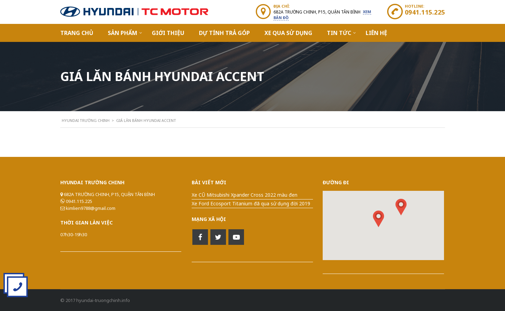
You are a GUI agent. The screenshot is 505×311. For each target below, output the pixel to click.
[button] (401, 207)
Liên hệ (376, 33)
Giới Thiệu (168, 33)
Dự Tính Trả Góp (224, 33)
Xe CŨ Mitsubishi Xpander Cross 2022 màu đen (244, 195)
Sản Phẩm (122, 33)
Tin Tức (339, 33)
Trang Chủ (76, 33)
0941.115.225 (425, 12)
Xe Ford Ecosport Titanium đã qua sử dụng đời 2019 (251, 203)
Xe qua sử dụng (288, 33)
